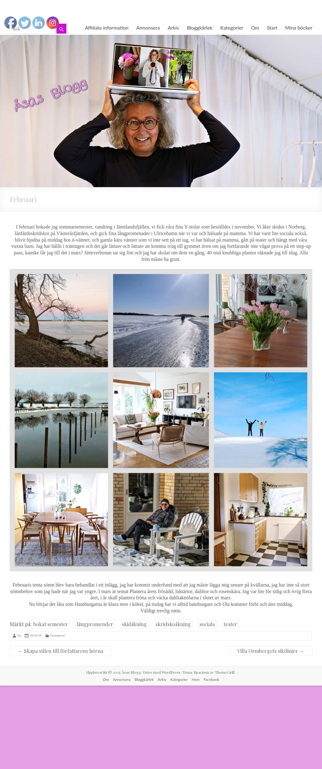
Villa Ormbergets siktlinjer (270, 651)
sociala (207, 624)
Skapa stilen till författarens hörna (60, 651)
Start (272, 28)
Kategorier (231, 28)
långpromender (95, 624)
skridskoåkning (173, 624)
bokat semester (50, 624)
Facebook (211, 679)
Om (255, 28)
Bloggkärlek (200, 28)
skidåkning (134, 624)
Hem (195, 679)
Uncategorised (57, 635)
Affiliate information (106, 28)
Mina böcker (298, 28)
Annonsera (148, 28)
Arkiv (173, 28)
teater (230, 624)
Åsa (19, 635)
